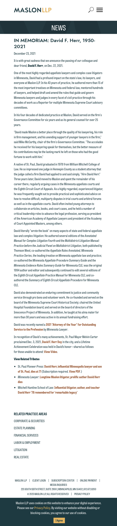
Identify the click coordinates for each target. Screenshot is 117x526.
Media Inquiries (58, 485)
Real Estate (21, 457)
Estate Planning (24, 427)
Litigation (20, 449)
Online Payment (88, 480)
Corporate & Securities (29, 420)
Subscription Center (62, 480)
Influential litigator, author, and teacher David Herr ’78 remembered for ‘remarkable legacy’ (59, 390)
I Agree (59, 520)
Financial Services (26, 435)
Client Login (39, 480)
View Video (50, 351)
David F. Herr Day (52, 341)
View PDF (74, 371)
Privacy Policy (82, 494)
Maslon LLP (21, 480)
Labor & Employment (27, 442)
